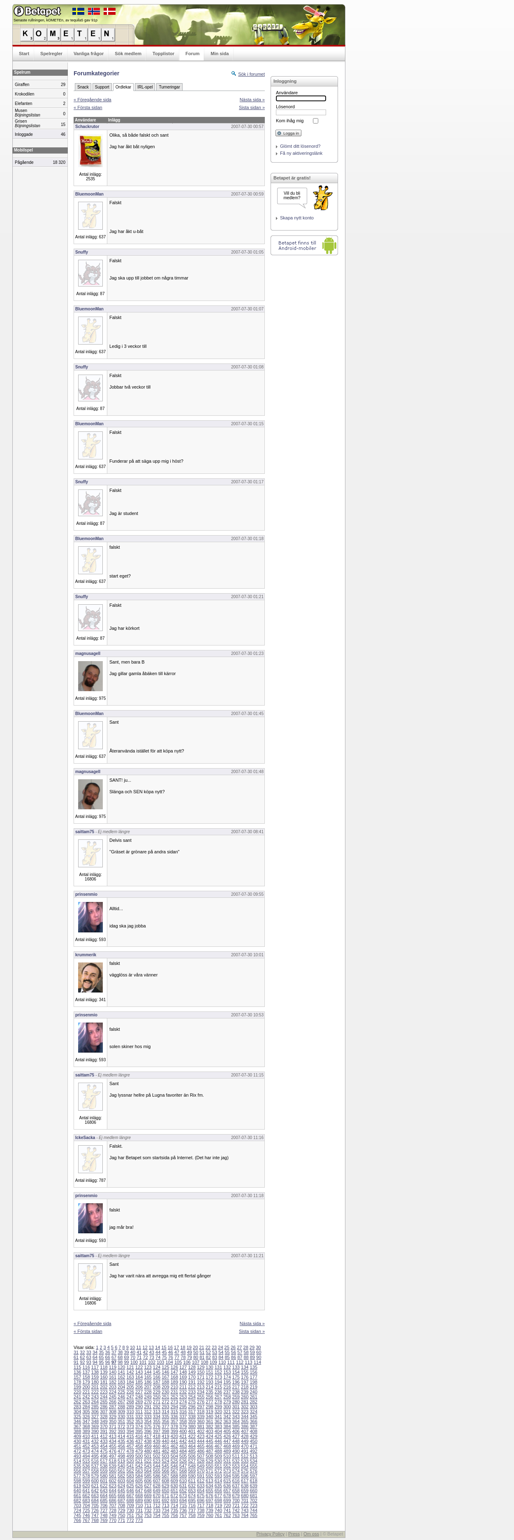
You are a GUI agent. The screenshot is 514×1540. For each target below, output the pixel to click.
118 (103, 1367)
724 (77, 1510)
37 (113, 1352)
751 (130, 1515)
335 (165, 1416)
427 (236, 1436)
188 (165, 1381)
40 (132, 1352)
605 (139, 1480)
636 (227, 1485)
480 (147, 1451)
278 (218, 1401)
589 (183, 1475)
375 (147, 1426)
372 (121, 1426)
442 (183, 1441)
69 (126, 1357)
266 (112, 1401)
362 (218, 1421)
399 (174, 1431)
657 (227, 1490)
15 (163, 1347)
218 (244, 1386)
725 (86, 1510)
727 (103, 1510)
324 (253, 1411)
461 (165, 1446)
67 (113, 1357)
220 (77, 1391)
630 (174, 1485)
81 (201, 1357)
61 (76, 1357)
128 (191, 1367)
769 (103, 1520)
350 (112, 1421)
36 (107, 1352)
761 (218, 1515)
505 (183, 1456)
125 (165, 1367)
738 (200, 1510)
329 (112, 1416)
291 (147, 1406)
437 (139, 1441)
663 (95, 1495)
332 (139, 1416)
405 (227, 1431)
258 (227, 1396)
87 (239, 1357)
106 (186, 1362)
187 (156, 1381)
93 (88, 1362)
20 (195, 1347)
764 (244, 1515)
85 (227, 1357)
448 (236, 1441)
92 (82, 1362)
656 (218, 1490)
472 (77, 1451)
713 (165, 1505)
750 (121, 1515)
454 (103, 1446)
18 (182, 1347)
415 (130, 1436)
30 (258, 1347)
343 (236, 1416)
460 (156, 1446)
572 (218, 1470)
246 (121, 1396)
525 (174, 1460)
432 (95, 1441)
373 (130, 1426)
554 (244, 1465)
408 (253, 1431)
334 (156, 1416)
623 (112, 1485)
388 (77, 1431)
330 (121, 1416)
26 (233, 1347)
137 (86, 1372)
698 (218, 1500)
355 (156, 1421)
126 (174, 1367)
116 (86, 1367)
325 (77, 1416)
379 (183, 1426)
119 (112, 1367)
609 (174, 1480)
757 (183, 1515)
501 (147, 1456)
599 (86, 1480)
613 (209, 1480)
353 (139, 1421)
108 (204, 1362)
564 (147, 1470)
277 (209, 1401)
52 (208, 1352)
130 (209, 1367)
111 (230, 1362)
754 (156, 1515)
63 (88, 1357)
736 (183, 1510)
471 (253, 1446)
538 (103, 1465)
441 (174, 1441)
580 (103, 1475)
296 (191, 1406)
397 (156, 1431)
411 (95, 1436)
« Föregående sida (92, 99)
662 (86, 1495)
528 (200, 1460)
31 (76, 1352)
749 (112, 1515)
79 (189, 1357)
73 (151, 1357)
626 (139, 1485)
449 (244, 1441)
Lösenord (285, 106)
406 (236, 1431)
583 (130, 1475)
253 (183, 1396)
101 (142, 1362)
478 (130, 1451)
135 (253, 1367)
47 (176, 1352)
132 (227, 1367)
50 (195, 1352)
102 (151, 1362)
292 (156, 1406)
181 (103, 1381)
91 (76, 1362)
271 (156, 1401)
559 (103, 1470)
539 (112, 1465)
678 (227, 1495)
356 (165, 1421)
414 (121, 1436)
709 (130, 1505)
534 (253, 1460)
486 (200, 1451)
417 (147, 1436)
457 (130, 1446)
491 (244, 1451)
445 (209, 1441)
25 (227, 1347)
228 (147, 1391)
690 (147, 1500)
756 (174, 1515)
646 (130, 1490)
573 (227, 1470)
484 (183, 1451)
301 (236, 1406)
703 (77, 1505)
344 (244, 1416)
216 (227, 1386)
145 (156, 1372)
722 (244, 1505)
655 (209, 1490)
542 (139, 1465)
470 (244, 1446)
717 (200, 1505)
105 (178, 1362)
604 (130, 1480)
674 (191, 1495)
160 (103, 1377)
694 (183, 1500)
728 (112, 1510)
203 (112, 1386)
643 (103, 1490)
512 (244, 1456)
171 (200, 1377)
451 (77, 1446)
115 (77, 1367)
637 (236, 1485)
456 (121, 1446)
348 (95, 1421)
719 (218, 1505)
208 (156, 1386)
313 (156, 1411)
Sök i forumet (251, 74)
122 (139, 1367)
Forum (192, 53)
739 (209, 1510)
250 (156, 1396)
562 (130, 1470)
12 (145, 1347)
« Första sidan (88, 107)
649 (156, 1490)
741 (227, 1510)
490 (236, 1451)
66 (107, 1357)
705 (95, 1505)
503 (165, 1456)
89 (252, 1357)
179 (86, 1381)
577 (77, 1475)
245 (112, 1396)
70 (132, 1357)
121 (130, 1367)
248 (139, 1396)
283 (77, 1406)
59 (252, 1352)
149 (191, 1372)
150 (200, 1372)
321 (227, 1411)
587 (165, 1475)
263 (86, 1401)
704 (86, 1505)
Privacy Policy (270, 1533)
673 (183, 1495)
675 (200, 1495)
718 (209, 1505)
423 (200, 1436)
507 (200, 1456)
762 (227, 1515)
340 (209, 1416)
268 (130, 1401)
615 (227, 1480)
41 (139, 1352)
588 (174, 1475)
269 (139, 1401)
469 (236, 1446)
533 (244, 1460)
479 (139, 1451)
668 (139, 1495)
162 (121, 1377)
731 (139, 1510)
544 (156, 1465)
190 (183, 1381)
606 (147, 1480)
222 (95, 1391)
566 (165, 1470)
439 (156, 1441)
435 (121, 1441)
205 (130, 1386)
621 (95, 1485)
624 (121, 1485)
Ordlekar (123, 87)
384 (227, 1426)
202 (103, 1386)
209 (165, 1386)
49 (189, 1352)
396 (147, 1431)
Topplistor (163, 53)
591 (200, 1475)
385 (236, 1426)
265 (103, 1401)
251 (165, 1396)
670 (156, 1495)
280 (236, 1401)
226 (130, 1391)
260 (244, 1396)
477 (121, 1451)
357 (174, 1421)
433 (103, 1441)
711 (147, 1505)
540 (121, 1465)
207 (147, 1386)
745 (77, 1515)
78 (183, 1357)
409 (77, 1436)
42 (145, 1352)
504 (174, 1456)
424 (209, 1436)
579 (95, 1475)
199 (77, 1386)
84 (220, 1357)
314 (165, 1411)
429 (253, 1436)
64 (95, 1357)
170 (191, 1377)
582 (121, 1475)
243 (95, 1396)
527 (191, 1460)
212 (191, 1386)
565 (156, 1470)
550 (209, 1465)
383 (218, 1426)
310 (130, 1411)
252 (174, 1396)
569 (191, 1470)
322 (236, 1411)
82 (208, 1357)
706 (103, 1505)
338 (191, 1416)
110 (222, 1362)
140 (112, 1372)
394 (130, 1431)
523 (156, 1460)
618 (253, 1480)
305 (86, 1411)
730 (130, 1510)
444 (200, 1441)
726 (95, 1510)
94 (95, 1362)
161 (112, 1377)
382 (209, 1426)
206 (139, 1386)
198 (253, 1381)
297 (200, 1406)
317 (191, 1411)
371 (112, 1426)
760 (209, 1515)
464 (191, 1446)
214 (209, 1386)
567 (174, 1470)
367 (77, 1426)
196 (236, 1381)
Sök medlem (128, 53)
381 (200, 1426)
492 (253, 1451)
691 (156, 1500)
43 (151, 1352)
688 (130, 1500)
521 (139, 1460)
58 (245, 1352)
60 (258, 1352)
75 (164, 1357)
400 (183, 1431)
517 (103, 1460)
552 (227, 1465)
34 (95, 1352)
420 (174, 1436)
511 (236, 1456)
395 (139, 1431)
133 (236, 1367)
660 (253, 1490)
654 (200, 1490)
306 (95, 1411)
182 (112, 1381)
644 (112, 1490)
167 (165, 1377)
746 (86, 1515)
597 (253, 1475)
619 (77, 1485)
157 (77, 1377)
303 (253, 1406)
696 (200, 1500)
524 (165, 1460)
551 (218, 1465)
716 (191, 1505)
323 (244, 1411)
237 (227, 1391)
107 (195, 1362)
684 (95, 1500)
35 (101, 1352)
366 (253, 1421)
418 (156, 1436)
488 (218, 1451)
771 (121, 1520)
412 (103, 1436)
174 (227, 1377)
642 (95, 1490)
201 (95, 1386)
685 (103, 1500)
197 (244, 1381)
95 (101, 1362)
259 (236, 1396)
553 (236, 1465)
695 (191, 1500)
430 (77, 1441)
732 (147, 1510)
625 (130, 1485)
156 (253, 1372)
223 (103, 1391)
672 (174, 1495)
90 (258, 1357)
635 (218, 1485)
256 (209, 1396)
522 (147, 1460)
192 (200, 1381)
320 (218, 1411)
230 (165, 1391)
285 (95, 1406)
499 (130, 1456)
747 (95, 1515)
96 (107, 1362)
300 (227, 1406)
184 (130, 1381)
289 (130, 1406)
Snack (83, 87)
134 (244, 1367)
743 (244, 1510)
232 (183, 1391)
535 (77, 1465)
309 (121, 1411)
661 (77, 1495)
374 (139, 1426)
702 (253, 1500)
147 (174, 1372)
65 (101, 1357)
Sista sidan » (252, 107)
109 (213, 1362)
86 (233, 1357)
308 (112, 1411)
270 (147, 1401)
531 (227, 1460)
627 (147, 1485)
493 (77, 1456)
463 (183, 1446)
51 (201, 1352)
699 (227, 1500)
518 (112, 1460)
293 (165, 1406)
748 (103, 1515)
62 (82, 1357)
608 (165, 1480)
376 (156, 1426)
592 (209, 1475)
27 (239, 1347)
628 (156, 1485)
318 (200, 1411)
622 (103, 1485)
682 (77, 1500)
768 (95, 1520)
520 (130, 1460)
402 (200, 1431)
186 (147, 1381)
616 (236, 1480)
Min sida (220, 53)
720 (227, 1505)
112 (239, 1362)
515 (86, 1460)
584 (139, 1475)
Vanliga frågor (89, 53)
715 (183, 1505)
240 (253, 1391)
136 (77, 1372)
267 (121, 1401)
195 (227, 1381)
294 (174, 1406)
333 (147, 1416)
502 (156, 1456)
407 (244, 1431)
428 (244, 1436)
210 (174, 1386)
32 (82, 1352)
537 (95, 1465)
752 (139, 1515)
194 (218, 1381)
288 (121, 1406)
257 (218, 1396)
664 (103, 1495)
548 (191, 1465)
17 (176, 1347)
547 (183, 1465)
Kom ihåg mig (289, 120)
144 (147, 1372)
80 (195, 1357)
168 (174, 1377)
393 (121, 1431)
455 (112, 1446)
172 (209, 1377)
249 (147, 1396)
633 (200, 1485)
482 (165, 1451)
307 (103, 1411)
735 (174, 1510)
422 (191, 1436)
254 (191, 1396)
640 (77, 1490)
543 (147, 1465)
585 (147, 1475)
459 (147, 1446)
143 (139, 1372)
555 (253, 1465)
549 (200, 1465)
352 (130, 1421)
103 (160, 1362)
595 (236, 1475)
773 (139, 1520)
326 (86, 1416)
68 (120, 1357)
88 (245, 1357)
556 (77, 1470)
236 (218, 1391)
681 (253, 1495)
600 (95, 1480)
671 (165, 1495)
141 (121, 1372)
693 (174, 1500)
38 (120, 1352)
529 (209, 1460)
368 (86, 1426)
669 (147, 1495)
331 (130, 1416)
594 (227, 1475)
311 (139, 1411)
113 (248, 1362)
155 (244, 1372)
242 (86, 1396)
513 (253, 1456)
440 (165, 1441)
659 (244, 1490)
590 (191, 1475)
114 (257, 1362)
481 (156, 1451)
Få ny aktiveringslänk (301, 153)
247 (130, 1396)
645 (121, 1490)
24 (220, 1347)
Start (24, 53)
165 (147, 1377)
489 (227, 1451)
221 (86, 1391)
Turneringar (169, 87)
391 (103, 1431)
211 (183, 1386)
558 (95, 1470)
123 (147, 1367)
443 (191, 1441)
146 (165, 1372)
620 (86, 1485)
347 (86, 1421)
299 (218, 1406)
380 (191, 1426)
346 (77, 1421)
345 (253, 1416)
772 (130, 1520)
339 (200, 1416)
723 (253, 1505)
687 (121, 1500)
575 (244, 1470)
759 (200, 1515)
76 (170, 1357)
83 (214, 1357)
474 (95, 1451)
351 (121, 1421)
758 (191, 1515)
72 (145, 1357)
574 (236, 1470)
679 (236, 1495)
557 (86, 1470)
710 (139, 1505)
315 (174, 1411)
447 (227, 1441)
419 (165, 1436)
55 (227, 1352)
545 (165, 1465)
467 (218, 1446)
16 (170, 1347)
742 (236, 1510)
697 (209, 1500)
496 (103, 1456)
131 (218, 1367)
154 (236, 1372)
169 (183, 1377)
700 (236, 1500)
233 (191, 1391)
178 (77, 1381)
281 (244, 1401)
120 (121, 1367)
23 (214, 1347)
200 (86, 1386)
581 (112, 1475)
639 (253, 1485)
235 (209, 1391)
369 (95, 1426)
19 (189, 1347)
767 (86, 1520)
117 (95, 1367)
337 (183, 1416)
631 (183, 1485)
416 (139, 1436)
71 (139, 1357)
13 (151, 1347)
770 (112, 1520)
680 (244, 1495)
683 (86, 1500)
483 (174, 1451)
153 (227, 1372)
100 (134, 1362)
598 (77, 1480)
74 (157, 1357)
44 (157, 1352)
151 (209, 1372)
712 (156, 1505)
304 (77, 1411)
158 (86, 1377)
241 (77, 1396)
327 (95, 1416)
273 (174, 1401)
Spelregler (51, 53)
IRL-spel (145, 87)
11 (138, 1347)
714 (174, 1505)
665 (112, 1495)
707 (112, 1505)
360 (200, 1421)
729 (121, 1510)
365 (244, 1421)
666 (121, 1495)
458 (139, 1446)
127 (183, 1367)
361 (209, 1421)
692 (165, 1500)
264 (95, 1401)
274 (183, 1401)
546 (174, 1465)
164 (139, 1377)
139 (103, 1372)
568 (183, 1470)
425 (218, 1436)
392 (112, 1431)
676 (209, 1495)
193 (209, 1381)
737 (191, 1510)
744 (253, 1510)
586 (156, 1475)
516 (95, 1460)
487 (209, 1451)
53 (214, 1352)
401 (191, 1431)
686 (112, 1500)
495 (95, 1456)
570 (200, 1470)
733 (156, 1510)
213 (200, 1386)
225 (121, 1391)
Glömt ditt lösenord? (300, 146)
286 (103, 1406)
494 (86, 1456)
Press (294, 1533)
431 (86, 1441)
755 (165, 1515)
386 (244, 1426)
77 (176, 1357)
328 (103, 1416)
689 (139, 1500)
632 (191, 1485)
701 (244, 1500)
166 (156, 1377)
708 (121, 1505)
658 (236, 1490)
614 (218, 1480)
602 (112, 1480)
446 (218, 1441)
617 (244, 1480)
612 (200, 1480)
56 (233, 1352)
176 (244, 1377)
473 (86, 1451)
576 (253, 1470)
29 (252, 1347)
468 (227, 1446)
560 (112, 1470)
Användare (287, 92)
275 (191, 1401)
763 (236, 1515)
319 (209, 1411)
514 (77, 1460)
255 (200, 1396)
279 (227, 1401)
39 (126, 1352)
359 (191, 1421)
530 (218, 1460)
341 (218, 1416)
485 (191, 1451)
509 (218, 1456)
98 (120, 1362)
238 (236, 1391)
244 (103, 1396)
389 (86, 1431)
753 (147, 1515)
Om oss (311, 1533)
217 (236, 1386)
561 (121, 1470)
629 (165, 1485)
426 (227, 1436)
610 (183, 1480)
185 (139, 1381)
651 (174, 1490)
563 (139, 1470)
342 (227, 1416)
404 (218, 1431)
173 (218, 1377)
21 (201, 1347)
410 (86, 1436)
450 (253, 1441)
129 (200, 1367)
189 (174, 1381)
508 (209, 1456)
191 (191, 1381)
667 (130, 1495)
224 (112, 1391)
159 (95, 1377)
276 (200, 1401)
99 (126, 1362)
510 (227, 1456)
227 (139, 1391)
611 (191, 1480)
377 (165, 1426)
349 (103, 1421)
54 (220, 1352)
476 (112, 1451)
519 (121, 1460)
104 (169, 1362)
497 (112, 1456)
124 (156, 1367)
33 (88, 1352)
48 (183, 1352)
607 (156, 1480)
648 (147, 1490)
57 (239, 1352)
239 (244, 1391)
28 (245, 1347)
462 (174, 1446)
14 (157, 1347)
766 (77, 1520)
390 (95, 1431)
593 (218, 1475)
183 (121, 1381)
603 (121, 1480)
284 (86, 1406)
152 (218, 1372)
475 (103, 1451)
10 (132, 1347)
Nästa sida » (252, 99)
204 (121, 1386)
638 (244, 1485)
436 (130, 1441)
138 (95, 1372)
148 (183, 1372)
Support (102, 87)
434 (112, 1441)
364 (236, 1421)
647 (139, 1490)
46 (170, 1352)
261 (253, 1396)
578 (86, 1475)
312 (147, 1411)
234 (200, 1391)
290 (139, 1406)
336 (174, 1416)
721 (236, 1505)
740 (218, 1510)
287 (112, 1406)
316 (183, 1411)
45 (164, 1352)
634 (209, 1485)
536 (86, 1465)
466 (209, 1446)
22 (208, 1347)
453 (95, 1446)
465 (200, 1446)
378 (174, 1426)
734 (165, 1510)
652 (183, 1490)
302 (244, 1406)
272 (165, 1401)
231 (174, 1391)
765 (253, 1515)
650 (165, 1490)
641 (86, 1490)
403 (209, 1431)
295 (183, 1406)
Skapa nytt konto (297, 217)
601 (103, 1480)
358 (183, 1421)
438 (147, 1441)
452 (86, 1446)
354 (147, 1421)
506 (191, 1456)
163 (130, 1377)
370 (103, 1426)
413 (112, 1436)
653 (191, 1490)
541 (130, 1465)
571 (209, 1470)
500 (139, 1456)
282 (253, 1401)
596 (244, 1475)
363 (227, 1421)
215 (218, 1386)
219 (253, 1386)
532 (236, 1460)
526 (183, 1460)
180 (95, 1381)
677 (218, 1495)
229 (156, 1391)
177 (253, 1377)
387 (253, 1426)
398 (165, 1431)
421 (183, 1436)
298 (209, 1406)
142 (130, 1372)
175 (236, 1377)
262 (77, 1401)
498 (121, 1456)
